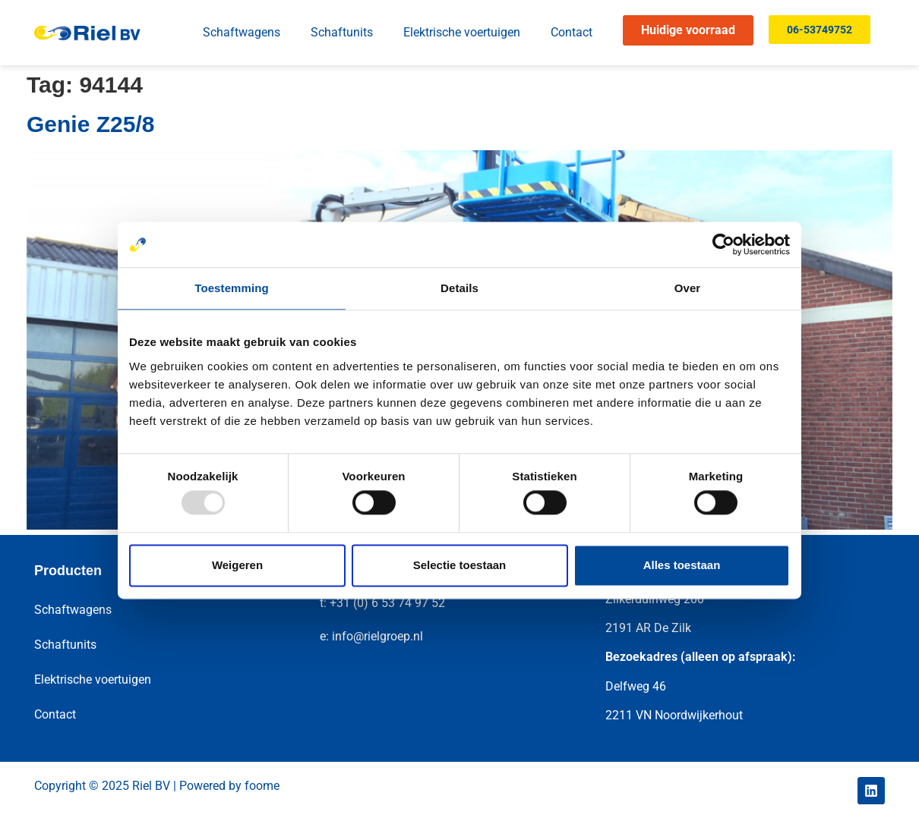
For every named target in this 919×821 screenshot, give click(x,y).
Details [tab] (459, 288)
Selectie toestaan (460, 564)
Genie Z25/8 (90, 124)
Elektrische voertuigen (461, 32)
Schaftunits (342, 32)
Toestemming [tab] (231, 288)
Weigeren (237, 564)
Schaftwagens (241, 32)
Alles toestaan (682, 564)
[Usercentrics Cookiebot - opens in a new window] (723, 244)
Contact (571, 32)
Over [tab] (687, 288)
